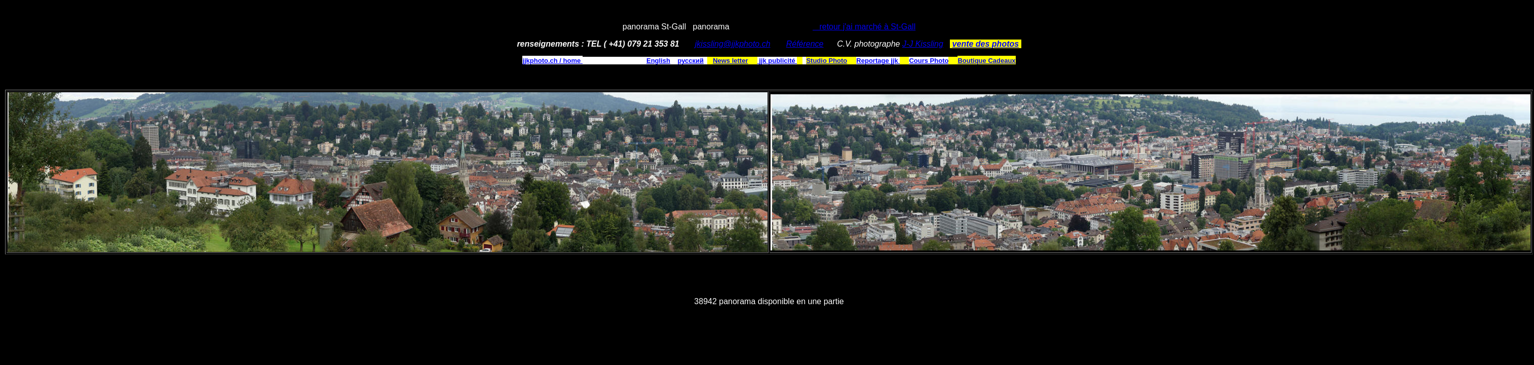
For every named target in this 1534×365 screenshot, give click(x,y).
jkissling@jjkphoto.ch (733, 44)
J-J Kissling (922, 44)
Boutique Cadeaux (986, 60)
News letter (730, 60)
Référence (805, 44)
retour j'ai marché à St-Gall (864, 26)
